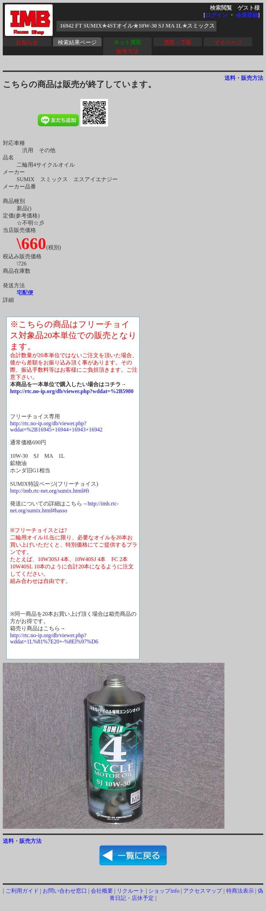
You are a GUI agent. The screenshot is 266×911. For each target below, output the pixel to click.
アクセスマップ (202, 891)
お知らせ (27, 42)
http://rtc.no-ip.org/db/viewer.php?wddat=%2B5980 (72, 391)
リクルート (130, 891)
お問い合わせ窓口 (65, 891)
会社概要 (102, 891)
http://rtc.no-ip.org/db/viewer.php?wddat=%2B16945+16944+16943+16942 (56, 426)
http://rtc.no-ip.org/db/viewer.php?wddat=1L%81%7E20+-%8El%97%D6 (54, 638)
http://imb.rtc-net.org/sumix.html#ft (49, 491)
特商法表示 (240, 891)
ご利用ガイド (22, 891)
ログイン (216, 15)
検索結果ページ (77, 42)
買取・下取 (178, 42)
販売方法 (127, 51)
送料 (230, 78)
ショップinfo (163, 891)
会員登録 (247, 15)
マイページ (228, 42)
